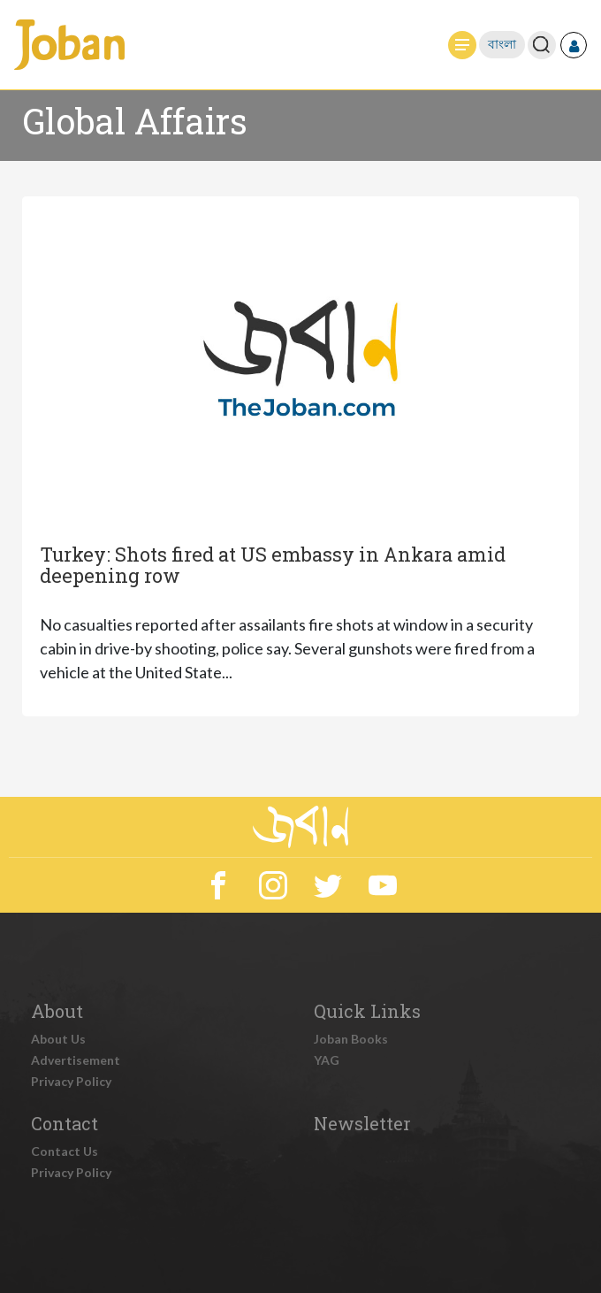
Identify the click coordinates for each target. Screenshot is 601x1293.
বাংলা (502, 44)
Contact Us (64, 1151)
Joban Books (351, 1038)
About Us (58, 1038)
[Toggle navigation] (462, 45)
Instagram (273, 885)
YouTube (382, 885)
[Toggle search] (541, 45)
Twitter (327, 885)
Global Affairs (134, 120)
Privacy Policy (71, 1081)
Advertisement (75, 1059)
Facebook (218, 885)
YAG (326, 1059)
